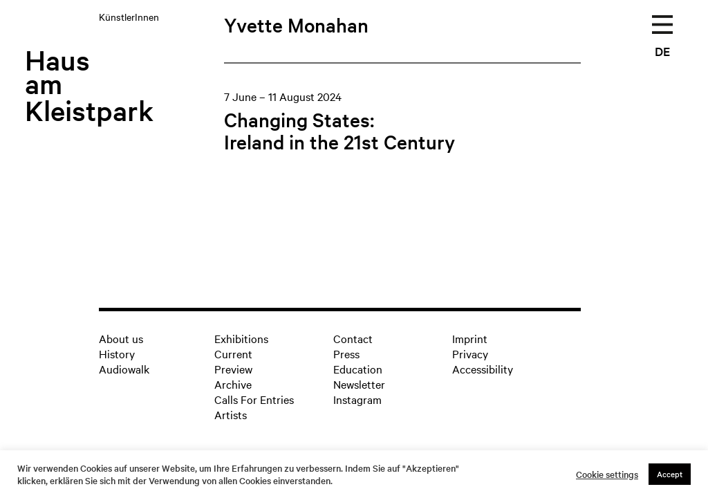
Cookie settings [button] (607, 474)
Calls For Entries (254, 399)
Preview (233, 368)
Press (346, 353)
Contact (353, 338)
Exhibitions (241, 338)
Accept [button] (669, 473)
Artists (230, 414)
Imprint (469, 338)
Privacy (470, 353)
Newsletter (359, 383)
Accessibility (482, 368)
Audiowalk (124, 368)
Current (233, 353)
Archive (233, 383)
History (117, 353)
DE (662, 51)
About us (121, 338)
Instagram (357, 399)
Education (357, 368)
